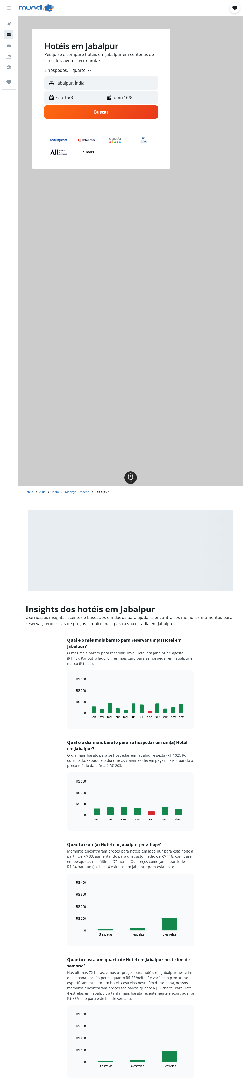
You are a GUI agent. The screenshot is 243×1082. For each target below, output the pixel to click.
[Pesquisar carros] (9, 45)
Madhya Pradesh (77, 492)
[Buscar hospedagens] (9, 35)
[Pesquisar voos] (9, 24)
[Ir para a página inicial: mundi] (36, 8)
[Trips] (9, 82)
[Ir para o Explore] (9, 67)
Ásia (42, 492)
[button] (9, 8)
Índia (55, 492)
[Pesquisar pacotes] (9, 56)
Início (29, 492)
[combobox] (68, 70)
